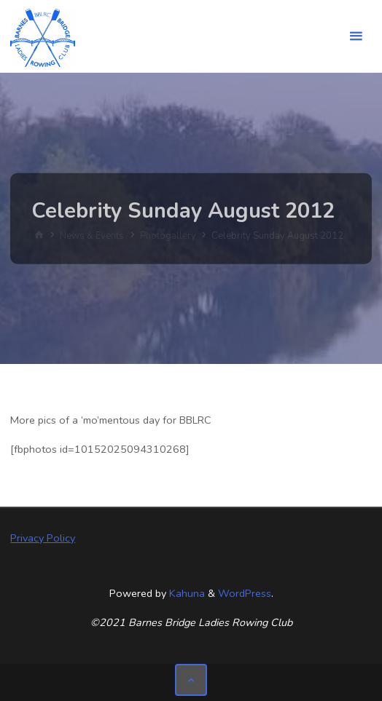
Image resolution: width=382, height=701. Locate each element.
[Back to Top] (190, 679)
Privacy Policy (42, 538)
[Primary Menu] (356, 36)
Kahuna (185, 593)
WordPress (244, 593)
